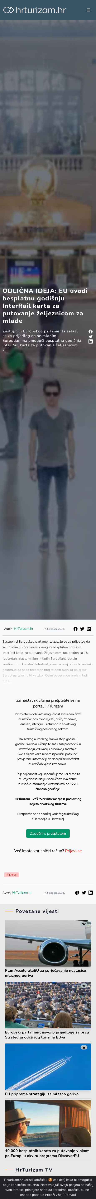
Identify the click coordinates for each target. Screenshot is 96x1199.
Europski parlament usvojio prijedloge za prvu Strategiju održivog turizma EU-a (47, 1035)
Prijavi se (73, 851)
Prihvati (70, 1195)
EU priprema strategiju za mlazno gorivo (42, 1094)
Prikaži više (53, 1195)
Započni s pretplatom (48, 833)
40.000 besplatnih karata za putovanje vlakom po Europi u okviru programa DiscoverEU (47, 1153)
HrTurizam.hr (23, 628)
